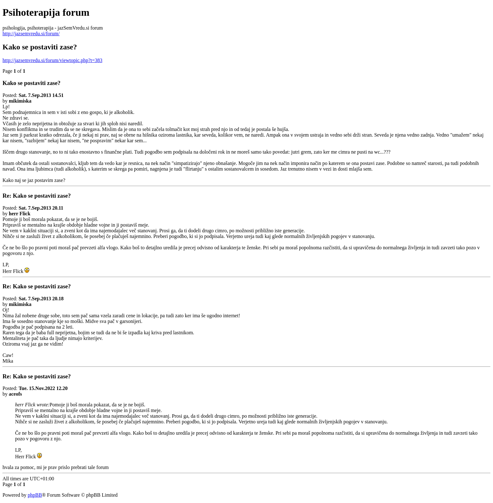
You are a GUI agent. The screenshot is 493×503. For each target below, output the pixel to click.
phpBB (35, 495)
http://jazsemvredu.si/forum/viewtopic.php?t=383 (52, 60)
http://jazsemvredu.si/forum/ (31, 33)
